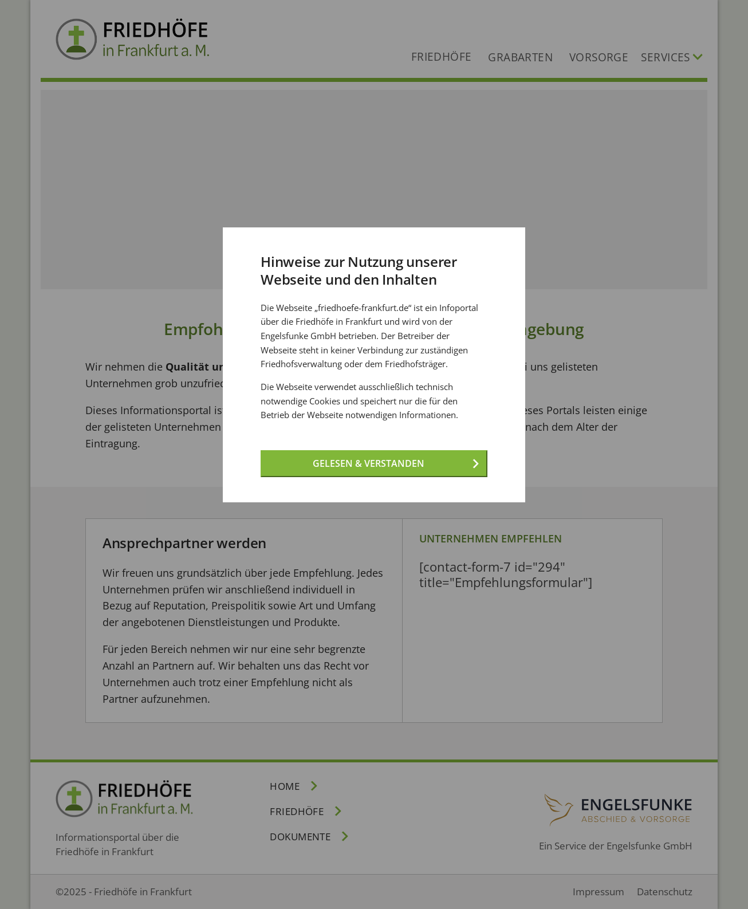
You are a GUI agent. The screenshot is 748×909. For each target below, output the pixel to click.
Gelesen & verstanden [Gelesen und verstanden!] (368, 463)
